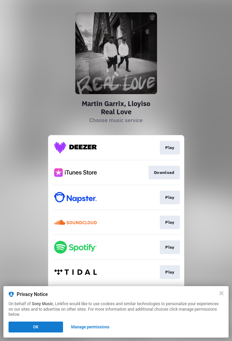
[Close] (221, 293)
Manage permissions (90, 327)
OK (35, 327)
